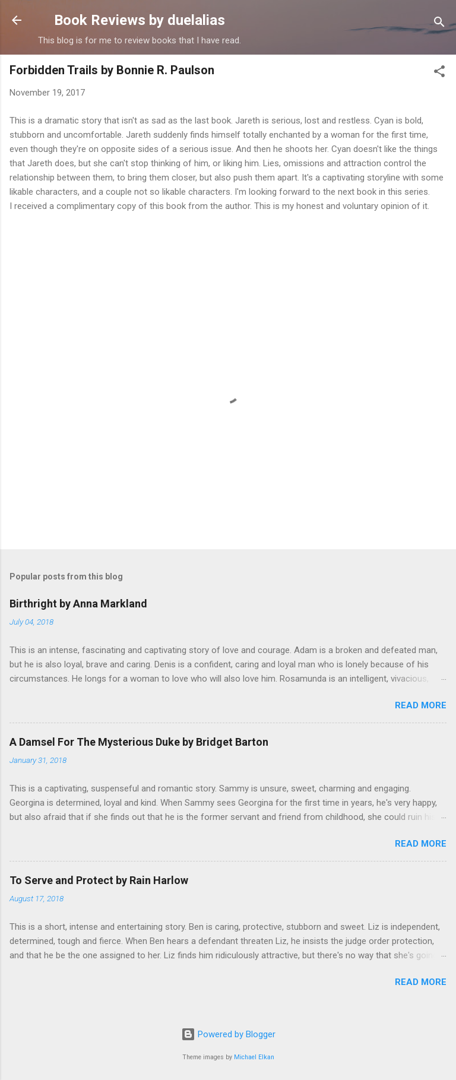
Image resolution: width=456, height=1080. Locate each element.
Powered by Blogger (228, 1034)
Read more (420, 705)
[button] (439, 73)
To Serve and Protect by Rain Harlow (99, 880)
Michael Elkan (254, 1057)
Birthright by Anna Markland (78, 603)
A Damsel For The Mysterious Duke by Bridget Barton (139, 742)
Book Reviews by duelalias (139, 20)
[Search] (439, 24)
